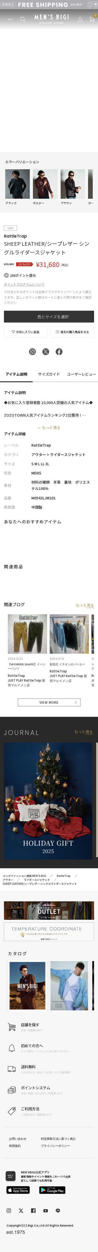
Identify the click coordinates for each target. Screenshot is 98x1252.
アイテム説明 (16, 374)
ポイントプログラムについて (24, 284)
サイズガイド (49, 374)
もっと (85, 605)
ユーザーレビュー (81, 374)
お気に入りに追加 (25, 332)
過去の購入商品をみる (72, 332)
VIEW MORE (49, 702)
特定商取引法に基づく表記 (58, 1139)
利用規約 (15, 1146)
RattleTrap (15, 236)
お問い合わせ (17, 1139)
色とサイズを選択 (53, 316)
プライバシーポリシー (55, 1146)
